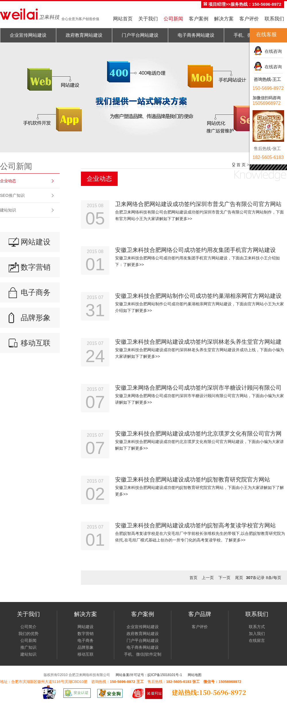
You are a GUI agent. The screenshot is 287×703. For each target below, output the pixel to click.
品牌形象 (36, 317)
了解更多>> (181, 218)
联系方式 (257, 626)
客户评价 (249, 19)
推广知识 (28, 647)
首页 (193, 577)
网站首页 (123, 19)
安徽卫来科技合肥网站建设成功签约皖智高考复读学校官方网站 (195, 525)
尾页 (239, 577)
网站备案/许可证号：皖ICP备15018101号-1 (149, 675)
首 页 (241, 164)
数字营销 (36, 267)
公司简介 (28, 626)
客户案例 (198, 19)
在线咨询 (272, 51)
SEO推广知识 (12, 195)
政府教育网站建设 (84, 35)
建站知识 (8, 210)
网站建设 (36, 242)
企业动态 (8, 180)
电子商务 (36, 292)
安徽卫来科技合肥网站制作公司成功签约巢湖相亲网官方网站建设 (198, 296)
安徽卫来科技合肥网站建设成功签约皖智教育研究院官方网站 (192, 479)
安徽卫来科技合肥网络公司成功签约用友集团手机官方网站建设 (195, 250)
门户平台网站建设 (140, 35)
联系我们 (274, 19)
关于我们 (148, 19)
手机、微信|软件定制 (142, 654)
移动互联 (36, 343)
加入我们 (257, 633)
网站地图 (194, 675)
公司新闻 (173, 19)
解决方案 (224, 19)
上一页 (208, 577)
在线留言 (257, 640)
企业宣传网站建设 (28, 35)
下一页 (224, 577)
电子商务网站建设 (196, 35)
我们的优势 (28, 633)
